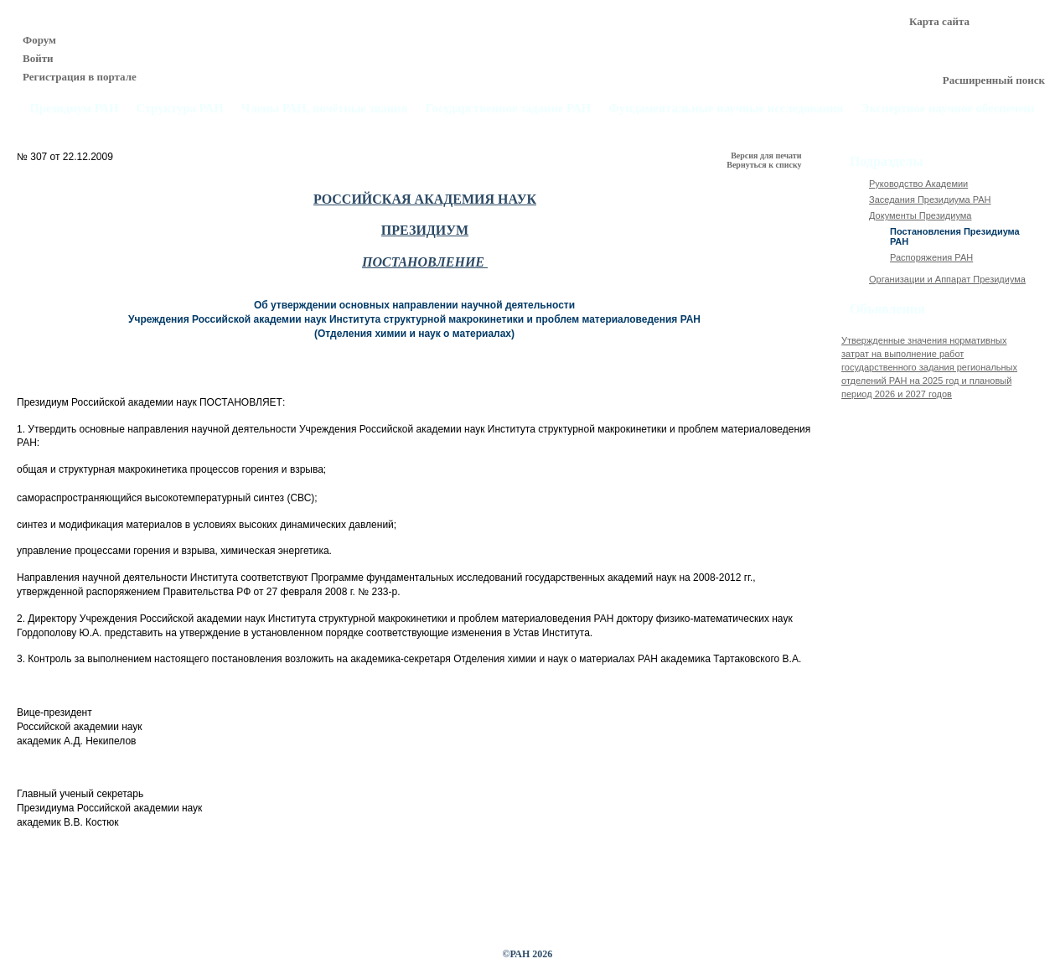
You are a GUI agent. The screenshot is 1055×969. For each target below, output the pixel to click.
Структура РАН (180, 108)
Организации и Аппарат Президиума (947, 279)
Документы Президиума (920, 215)
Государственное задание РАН (509, 108)
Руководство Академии (918, 184)
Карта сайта (939, 21)
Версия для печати (767, 155)
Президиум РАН (73, 108)
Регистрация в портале (80, 76)
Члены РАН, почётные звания (324, 108)
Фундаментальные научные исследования (725, 108)
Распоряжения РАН (931, 257)
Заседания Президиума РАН (930, 199)
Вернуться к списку (765, 164)
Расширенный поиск (994, 80)
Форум (39, 40)
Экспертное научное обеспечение (952, 108)
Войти (38, 58)
